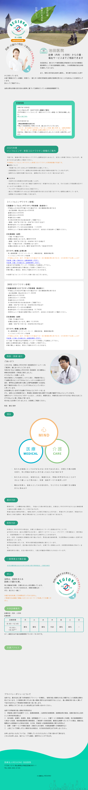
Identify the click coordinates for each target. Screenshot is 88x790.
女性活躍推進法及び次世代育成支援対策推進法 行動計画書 (28, 565)
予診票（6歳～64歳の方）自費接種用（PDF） (23, 263)
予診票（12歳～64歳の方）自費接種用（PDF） (23, 338)
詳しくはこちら (22, 116)
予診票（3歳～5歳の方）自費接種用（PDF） (22, 260)
